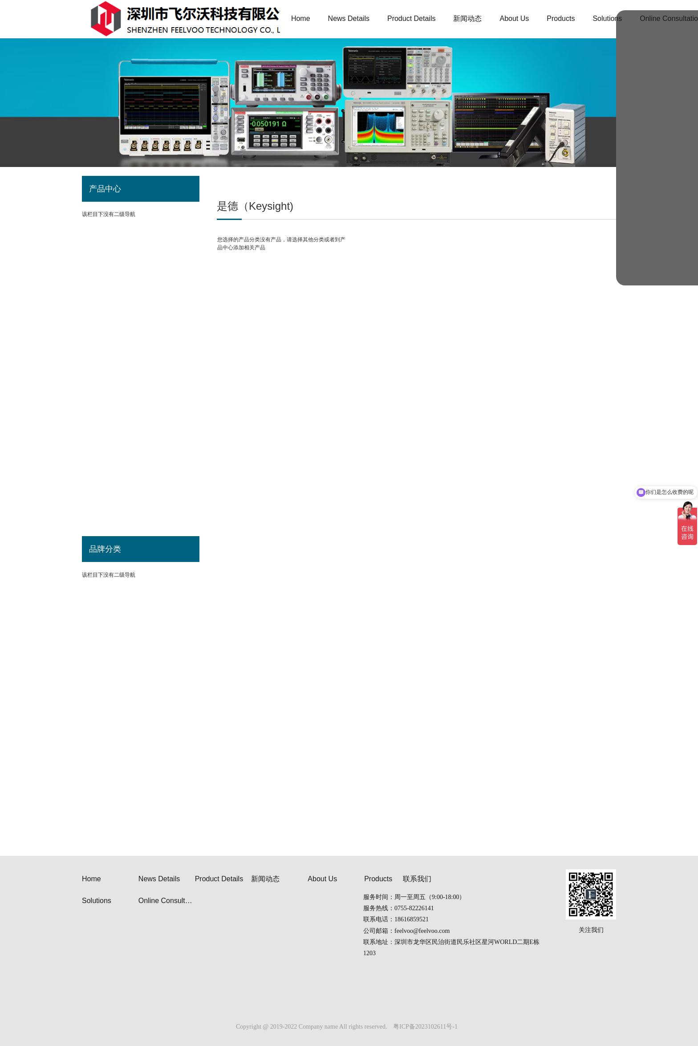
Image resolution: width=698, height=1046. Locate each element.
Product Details (219, 879)
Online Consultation (166, 900)
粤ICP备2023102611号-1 (425, 1026)
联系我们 (417, 879)
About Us (322, 879)
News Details (159, 879)
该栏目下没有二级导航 (108, 575)
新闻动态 (265, 879)
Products (378, 879)
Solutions (96, 900)
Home (91, 879)
